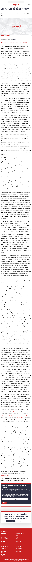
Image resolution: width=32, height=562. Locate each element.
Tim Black (2, 555)
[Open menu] (1, 5)
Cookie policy (3, 541)
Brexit (17, 538)
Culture (17, 537)
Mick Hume (3, 554)
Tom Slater (2, 549)
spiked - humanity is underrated (16, 5)
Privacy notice (3, 540)
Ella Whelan (3, 552)
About (2, 535)
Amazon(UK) (4, 475)
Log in (29, 4)
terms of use (22, 559)
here (24, 48)
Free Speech (18, 541)
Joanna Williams (3, 551)
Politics (17, 535)
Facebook (1, 531)
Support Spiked (3, 537)
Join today (11, 521)
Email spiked (18, 551)
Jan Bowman (3, 61)
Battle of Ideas (19, 417)
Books (15, 39)
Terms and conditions (4, 538)
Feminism (18, 540)
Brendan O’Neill (3, 548)
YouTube (6, 531)
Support (4, 502)
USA (17, 543)
